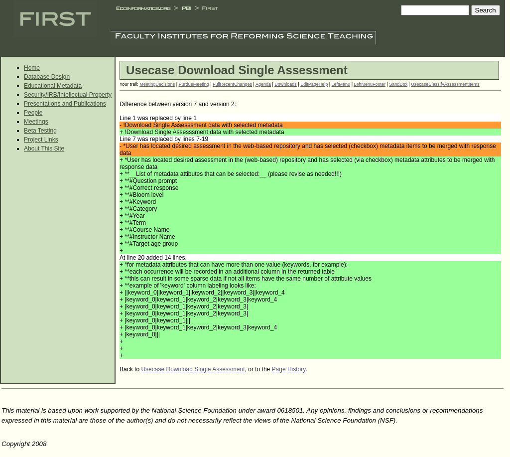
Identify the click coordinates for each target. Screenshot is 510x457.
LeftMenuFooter (369, 84)
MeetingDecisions (157, 84)
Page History (289, 369)
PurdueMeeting (194, 84)
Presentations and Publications (65, 103)
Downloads (285, 84)
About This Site (44, 148)
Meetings (36, 121)
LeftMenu (341, 84)
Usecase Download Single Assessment (193, 369)
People (33, 112)
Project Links (41, 139)
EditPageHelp (314, 84)
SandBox (398, 84)
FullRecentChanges (232, 84)
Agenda (263, 84)
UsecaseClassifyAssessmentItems (445, 84)
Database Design (47, 76)
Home (32, 67)
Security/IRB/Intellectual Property (68, 94)
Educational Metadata (53, 85)
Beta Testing (40, 130)
